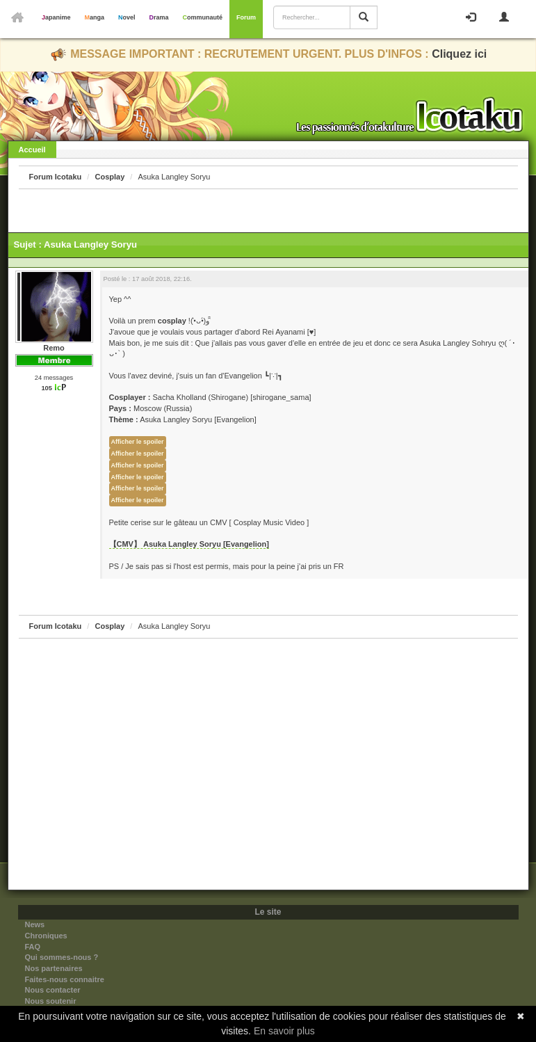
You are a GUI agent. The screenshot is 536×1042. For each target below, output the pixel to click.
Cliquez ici (459, 54)
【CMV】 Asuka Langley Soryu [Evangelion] (189, 544)
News (35, 924)
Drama (159, 17)
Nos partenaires (54, 968)
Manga (95, 17)
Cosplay (109, 177)
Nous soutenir (50, 1001)
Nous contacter (53, 990)
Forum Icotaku (55, 177)
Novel (127, 17)
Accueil (32, 149)
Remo (54, 348)
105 (46, 388)
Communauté (203, 17)
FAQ (33, 947)
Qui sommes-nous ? (62, 957)
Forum (246, 17)
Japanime (56, 17)
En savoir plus (284, 1030)
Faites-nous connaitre (64, 979)
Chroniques (46, 935)
